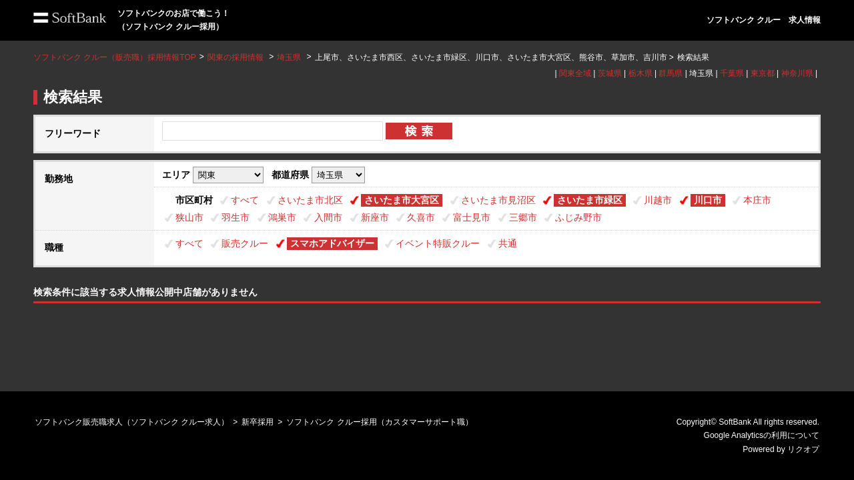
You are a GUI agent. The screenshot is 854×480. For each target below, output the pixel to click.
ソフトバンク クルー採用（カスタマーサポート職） (379, 422)
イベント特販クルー (438, 243)
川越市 (658, 200)
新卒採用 (258, 422)
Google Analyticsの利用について (761, 435)
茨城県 (610, 73)
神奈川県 (797, 73)
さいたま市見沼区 (498, 200)
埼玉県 (289, 57)
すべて (245, 200)
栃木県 (640, 73)
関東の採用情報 (236, 57)
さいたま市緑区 (589, 200)
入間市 (328, 217)
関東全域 (575, 73)
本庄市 (757, 200)
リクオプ (803, 449)
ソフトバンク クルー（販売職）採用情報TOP (114, 57)
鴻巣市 (282, 217)
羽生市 (236, 217)
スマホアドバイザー (332, 243)
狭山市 (189, 217)
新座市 (375, 217)
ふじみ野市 (578, 217)
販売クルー (245, 243)
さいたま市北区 (310, 200)
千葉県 (732, 73)
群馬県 (671, 73)
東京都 (763, 73)
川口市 (708, 200)
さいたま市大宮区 (401, 200)
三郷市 (523, 217)
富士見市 (471, 217)
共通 (507, 243)
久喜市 (421, 217)
